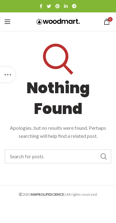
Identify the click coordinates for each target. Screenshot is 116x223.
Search (103, 156)
